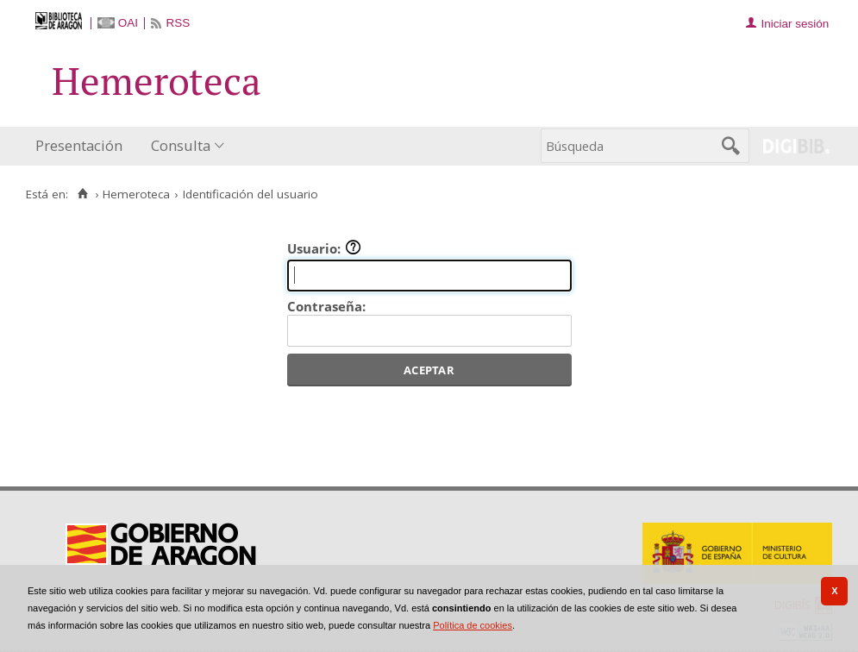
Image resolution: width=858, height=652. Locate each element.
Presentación (78, 145)
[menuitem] (82, 146)
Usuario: (324, 248)
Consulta (180, 145)
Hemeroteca (136, 194)
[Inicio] (82, 194)
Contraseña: (326, 306)
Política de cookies (472, 625)
